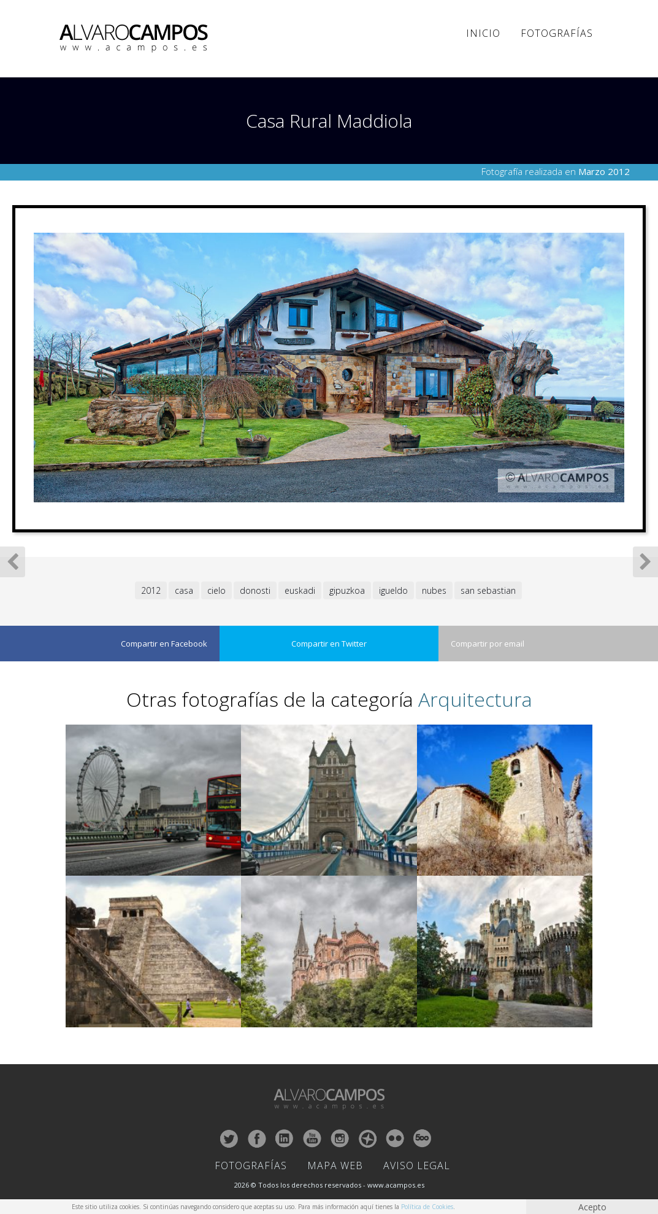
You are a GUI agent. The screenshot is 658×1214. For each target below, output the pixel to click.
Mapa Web (335, 1165)
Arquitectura (475, 699)
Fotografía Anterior (12, 562)
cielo (216, 590)
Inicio (483, 33)
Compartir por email (487, 643)
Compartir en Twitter (329, 643)
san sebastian (488, 590)
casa (184, 590)
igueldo (393, 590)
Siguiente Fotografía (645, 562)
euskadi (300, 590)
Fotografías (557, 33)
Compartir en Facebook (164, 643)
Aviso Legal (416, 1165)
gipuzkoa (347, 590)
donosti (255, 590)
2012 (151, 590)
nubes (434, 590)
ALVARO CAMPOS (135, 39)
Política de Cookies (427, 1206)
